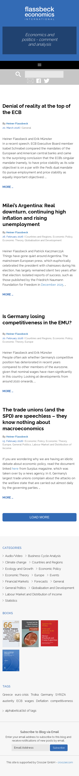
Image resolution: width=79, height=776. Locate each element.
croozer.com (65, 762)
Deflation (42, 701)
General (26, 127)
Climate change (15, 562)
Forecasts (41, 581)
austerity (8, 701)
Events (54, 575)
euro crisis (22, 694)
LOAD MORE (39, 517)
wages (29, 701)
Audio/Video (13, 556)
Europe (29, 341)
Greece (7, 694)
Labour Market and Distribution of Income (33, 594)
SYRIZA (60, 694)
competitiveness (61, 701)
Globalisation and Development (43, 240)
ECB (19, 701)
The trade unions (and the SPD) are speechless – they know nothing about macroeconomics (34, 419)
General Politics (21, 444)
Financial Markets (17, 581)
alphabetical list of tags (20, 710)
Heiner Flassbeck (17, 123)
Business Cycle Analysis (44, 556)
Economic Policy (62, 236)
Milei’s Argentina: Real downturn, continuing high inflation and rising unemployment (34, 215)
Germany (47, 694)
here (15, 468)
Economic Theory (12, 240)
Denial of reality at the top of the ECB (36, 109)
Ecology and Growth (19, 568)
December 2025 (52, 284)
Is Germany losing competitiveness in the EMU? (37, 319)
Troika (35, 694)
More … (7, 187)
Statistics (11, 600)
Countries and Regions (38, 236)
